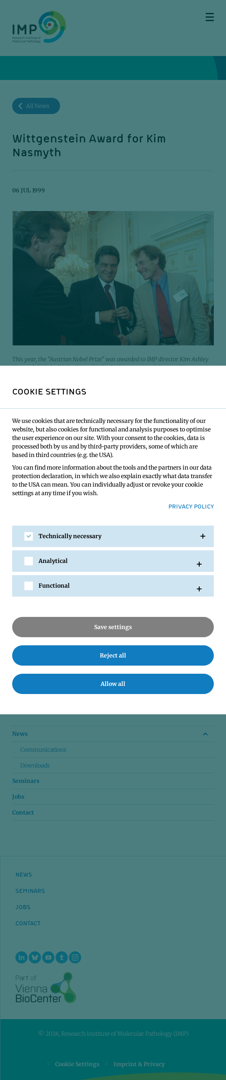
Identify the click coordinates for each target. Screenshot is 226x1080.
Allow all (113, 684)
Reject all (113, 655)
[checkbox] (28, 536)
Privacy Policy (191, 506)
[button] (113, 536)
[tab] (113, 536)
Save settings (113, 627)
